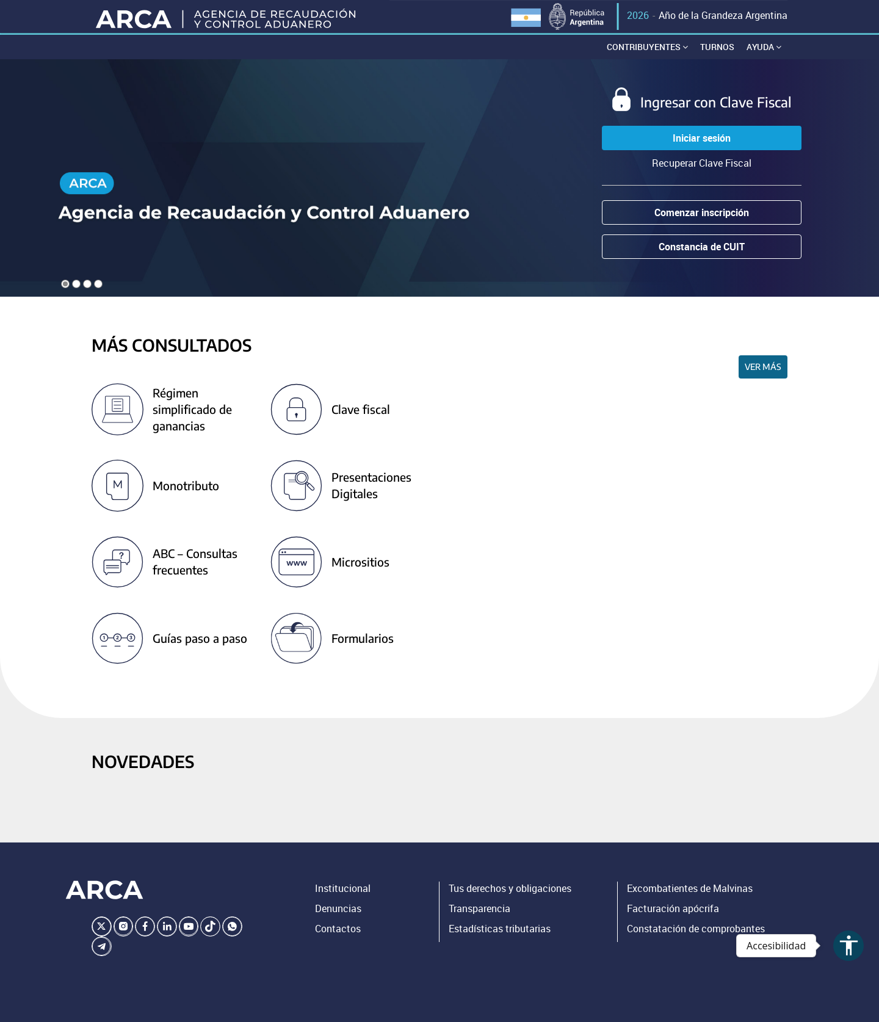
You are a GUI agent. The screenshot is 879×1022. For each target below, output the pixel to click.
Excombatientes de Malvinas (690, 899)
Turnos (717, 57)
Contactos (338, 939)
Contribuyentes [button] (647, 57)
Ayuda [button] (764, 57)
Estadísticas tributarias (500, 939)
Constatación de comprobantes (696, 939)
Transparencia (479, 919)
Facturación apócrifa (673, 919)
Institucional (343, 899)
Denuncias (338, 919)
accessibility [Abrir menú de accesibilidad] (849, 945)
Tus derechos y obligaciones (510, 899)
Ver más (763, 377)
